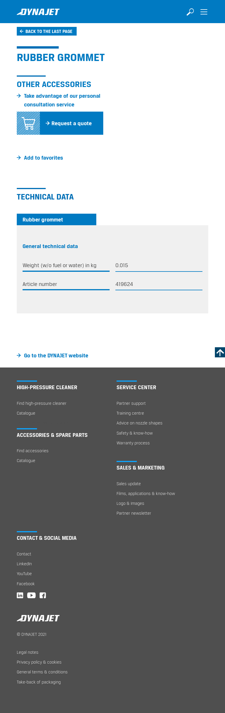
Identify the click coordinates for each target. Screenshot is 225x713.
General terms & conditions (42, 671)
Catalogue (26, 413)
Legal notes (27, 652)
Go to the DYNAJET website (56, 355)
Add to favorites (43, 157)
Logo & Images (130, 503)
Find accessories (33, 450)
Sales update (129, 483)
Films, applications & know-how (146, 493)
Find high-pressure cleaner (42, 403)
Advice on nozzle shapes (140, 422)
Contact (24, 553)
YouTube (24, 573)
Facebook (26, 583)
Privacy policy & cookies (39, 662)
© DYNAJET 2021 (32, 634)
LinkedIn (24, 563)
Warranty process (133, 442)
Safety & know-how (135, 433)
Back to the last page (48, 31)
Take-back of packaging (39, 681)
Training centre (130, 413)
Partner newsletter (134, 513)
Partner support (131, 403)
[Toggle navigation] (204, 16)
